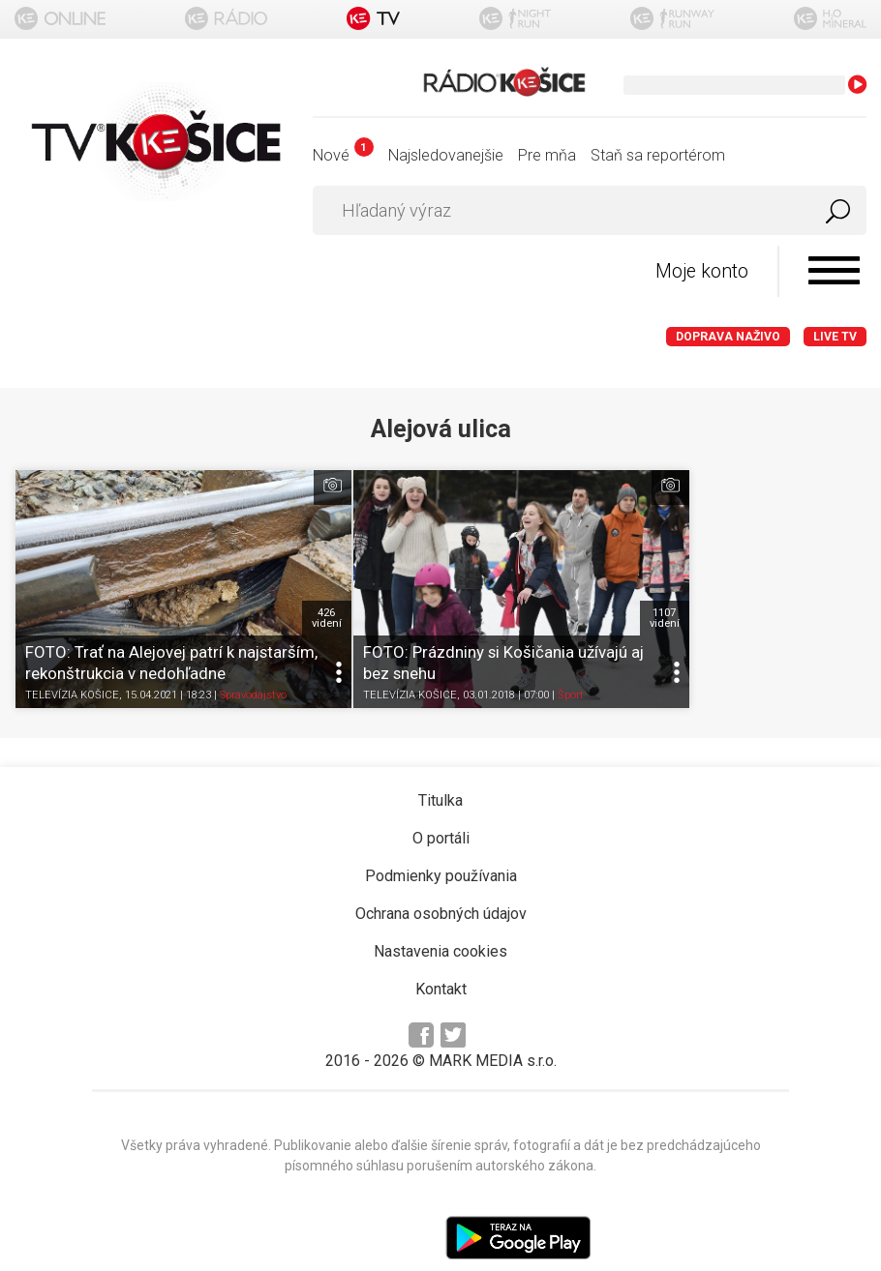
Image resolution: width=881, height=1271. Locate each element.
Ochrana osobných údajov (441, 877)
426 (273, 580)
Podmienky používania (441, 839)
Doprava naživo (728, 337)
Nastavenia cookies (440, 914)
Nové (343, 155)
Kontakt (441, 952)
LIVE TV (835, 337)
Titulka (440, 763)
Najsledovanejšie (445, 155)
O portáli (441, 801)
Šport (516, 658)
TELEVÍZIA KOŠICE (72, 658)
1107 (557, 580)
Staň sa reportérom (658, 155)
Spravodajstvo (253, 658)
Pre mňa (547, 155)
